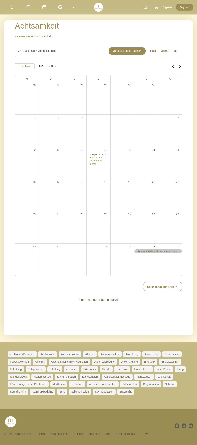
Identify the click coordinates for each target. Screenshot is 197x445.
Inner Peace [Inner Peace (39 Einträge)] (164, 369)
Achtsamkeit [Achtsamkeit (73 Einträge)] (48, 354)
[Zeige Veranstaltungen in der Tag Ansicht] (175, 51)
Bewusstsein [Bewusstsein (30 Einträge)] (172, 354)
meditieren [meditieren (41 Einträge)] (77, 384)
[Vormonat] (173, 66)
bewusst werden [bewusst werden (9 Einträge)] (19, 361)
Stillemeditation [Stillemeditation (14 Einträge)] (80, 391)
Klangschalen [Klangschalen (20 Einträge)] (90, 376)
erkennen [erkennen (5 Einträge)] (71, 369)
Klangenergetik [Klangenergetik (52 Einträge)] (18, 376)
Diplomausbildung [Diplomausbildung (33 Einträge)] (104, 361)
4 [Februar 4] (154, 246)
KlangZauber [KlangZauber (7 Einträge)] (143, 376)
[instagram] (184, 425)
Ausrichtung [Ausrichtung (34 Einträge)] (151, 354)
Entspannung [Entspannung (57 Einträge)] (35, 369)
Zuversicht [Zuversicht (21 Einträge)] (125, 391)
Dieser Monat (25, 66)
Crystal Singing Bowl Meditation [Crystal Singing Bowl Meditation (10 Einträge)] (69, 361)
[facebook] (177, 425)
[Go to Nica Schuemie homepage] (98, 6)
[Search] (145, 7)
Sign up (184, 7)
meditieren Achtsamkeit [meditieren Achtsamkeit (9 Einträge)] (102, 384)
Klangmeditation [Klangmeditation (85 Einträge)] (66, 376)
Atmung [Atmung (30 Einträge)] (89, 354)
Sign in (167, 7)
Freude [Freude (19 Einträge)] (106, 369)
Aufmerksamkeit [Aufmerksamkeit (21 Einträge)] (110, 354)
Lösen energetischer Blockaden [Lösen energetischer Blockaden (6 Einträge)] (28, 384)
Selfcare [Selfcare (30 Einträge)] (169, 384)
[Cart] (156, 7)
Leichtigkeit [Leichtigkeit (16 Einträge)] (164, 376)
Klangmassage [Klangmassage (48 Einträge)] (42, 376)
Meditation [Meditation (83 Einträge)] (59, 384)
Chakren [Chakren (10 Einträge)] (40, 361)
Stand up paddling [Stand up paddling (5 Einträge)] (42, 391)
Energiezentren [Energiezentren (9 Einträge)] (170, 361)
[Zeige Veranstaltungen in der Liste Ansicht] (153, 51)
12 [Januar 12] (105, 149)
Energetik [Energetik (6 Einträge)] (149, 361)
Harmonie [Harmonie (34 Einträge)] (122, 369)
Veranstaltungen (24, 36)
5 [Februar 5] (178, 246)
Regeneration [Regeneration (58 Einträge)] (151, 384)
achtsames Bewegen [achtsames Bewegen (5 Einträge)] (22, 354)
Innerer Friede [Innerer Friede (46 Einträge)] (142, 369)
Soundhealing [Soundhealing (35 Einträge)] (18, 391)
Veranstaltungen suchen (127, 50)
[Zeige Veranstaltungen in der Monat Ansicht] (164, 51)
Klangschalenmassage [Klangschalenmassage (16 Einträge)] (117, 376)
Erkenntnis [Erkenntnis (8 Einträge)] (89, 369)
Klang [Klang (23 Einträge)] (180, 369)
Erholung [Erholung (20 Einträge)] (55, 369)
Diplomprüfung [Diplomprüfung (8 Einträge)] (129, 361)
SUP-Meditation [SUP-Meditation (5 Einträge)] (104, 391)
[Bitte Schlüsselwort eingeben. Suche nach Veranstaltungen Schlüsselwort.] (62, 51)
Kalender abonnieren (160, 286)
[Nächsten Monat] (180, 66)
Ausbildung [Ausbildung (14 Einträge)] (131, 354)
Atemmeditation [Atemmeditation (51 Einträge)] (70, 354)
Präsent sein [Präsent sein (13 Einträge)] (129, 384)
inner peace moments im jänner (96, 160)
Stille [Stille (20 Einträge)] (62, 391)
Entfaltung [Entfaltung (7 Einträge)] (16, 369)
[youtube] (191, 425)
